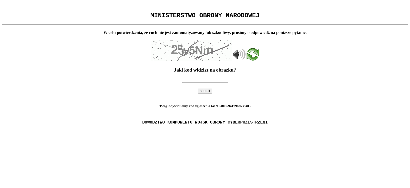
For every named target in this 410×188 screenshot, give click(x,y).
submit (205, 92)
